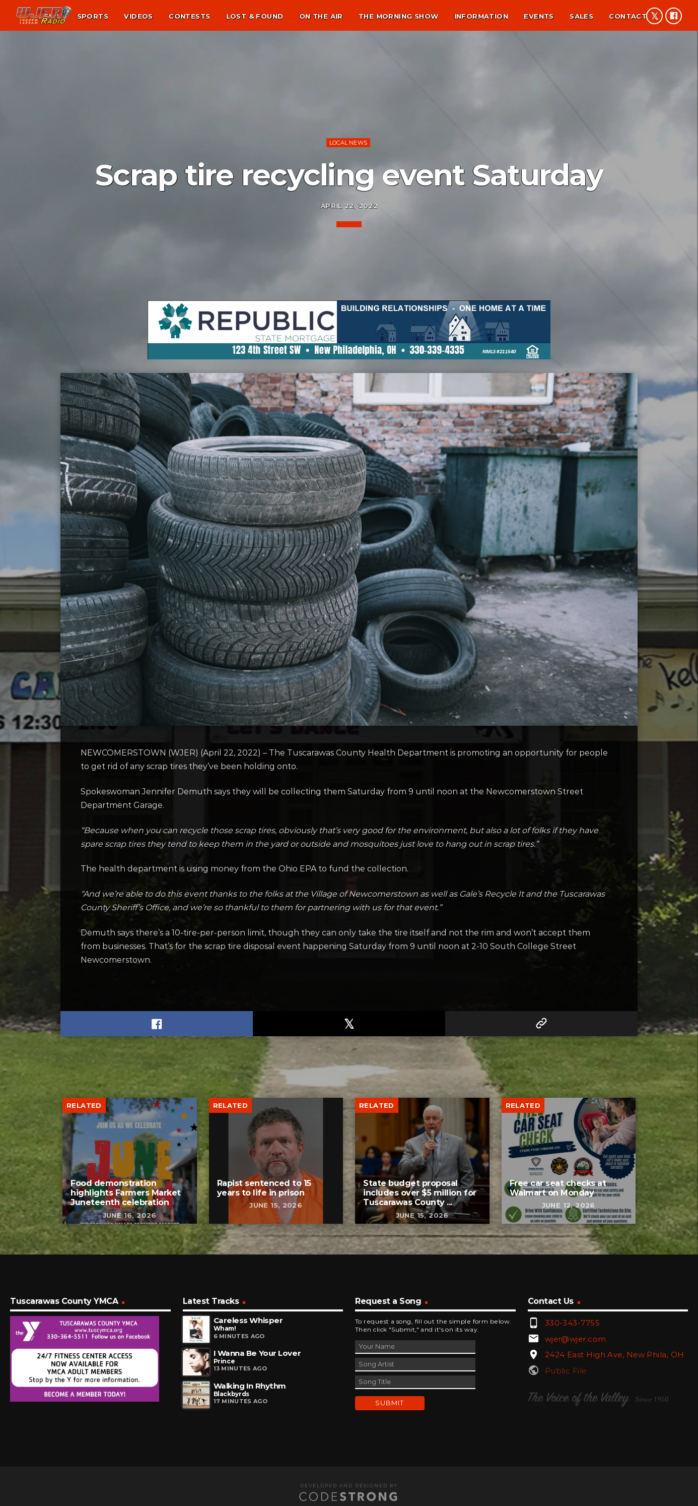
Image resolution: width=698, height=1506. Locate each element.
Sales (581, 16)
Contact (628, 16)
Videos (138, 16)
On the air (321, 16)
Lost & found (255, 16)
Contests (189, 16)
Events (538, 16)
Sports (92, 16)
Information (481, 16)
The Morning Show (398, 16)
